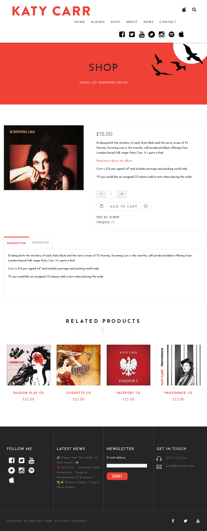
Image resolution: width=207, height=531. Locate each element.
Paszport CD (128, 393)
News (149, 22)
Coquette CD (78, 393)
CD (94, 83)
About (132, 22)
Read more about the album (114, 160)
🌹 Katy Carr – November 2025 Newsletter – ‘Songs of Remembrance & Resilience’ (78, 472)
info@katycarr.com (180, 466)
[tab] (16, 243)
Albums (98, 22)
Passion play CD (28, 393)
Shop (115, 22)
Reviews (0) (40, 242)
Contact (167, 22)
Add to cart (123, 206)
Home (79, 22)
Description (16, 243)
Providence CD (178, 393)
